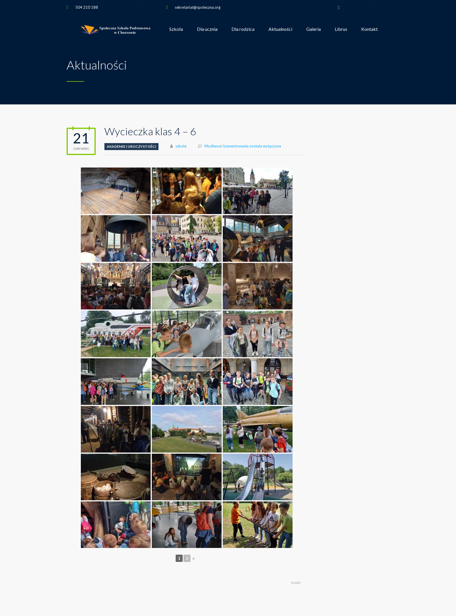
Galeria (313, 29)
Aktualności (280, 29)
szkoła (180, 146)
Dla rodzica (242, 29)
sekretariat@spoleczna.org (197, 7)
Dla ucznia (207, 29)
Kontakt (369, 29)
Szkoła (176, 29)
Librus (341, 29)
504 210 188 (86, 7)
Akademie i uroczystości (131, 146)
